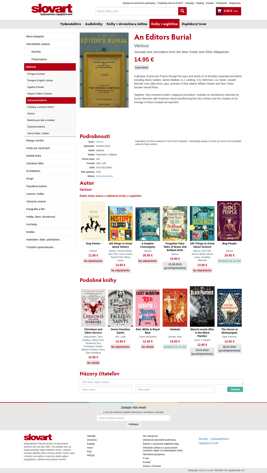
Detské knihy (33, 155)
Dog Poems (93, 243)
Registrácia (234, 3)
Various (141, 45)
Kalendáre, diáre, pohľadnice (43, 239)
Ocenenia (92, 440)
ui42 (243, 470)
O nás (146, 458)
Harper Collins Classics (39, 93)
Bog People (229, 243)
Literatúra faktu (35, 163)
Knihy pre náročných (38, 148)
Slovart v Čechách (152, 466)
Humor (31, 113)
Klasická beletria (36, 126)
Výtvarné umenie (36, 201)
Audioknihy (94, 24)
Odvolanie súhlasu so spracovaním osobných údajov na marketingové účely (162, 449)
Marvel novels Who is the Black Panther (202, 333)
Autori (90, 447)
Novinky (36, 51)
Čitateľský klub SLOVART (170, 3)
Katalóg (200, 3)
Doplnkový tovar (194, 24)
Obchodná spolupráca (154, 454)
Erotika (30, 231)
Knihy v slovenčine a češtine (127, 24)
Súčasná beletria (37, 100)
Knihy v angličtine (164, 24)
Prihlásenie (221, 3)
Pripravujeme (39, 59)
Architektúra (33, 170)
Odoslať (235, 389)
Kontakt (210, 3)
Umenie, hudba (35, 193)
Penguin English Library (40, 80)
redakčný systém (206, 470)
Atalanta (175, 329)
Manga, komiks (35, 140)
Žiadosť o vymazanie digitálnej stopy (161, 444)
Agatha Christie (35, 87)
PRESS (91, 455)
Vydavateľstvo (70, 24)
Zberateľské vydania (38, 44)
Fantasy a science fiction (40, 107)
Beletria (31, 66)
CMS (225, 470)
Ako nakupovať (150, 436)
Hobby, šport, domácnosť (40, 216)
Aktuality (189, 3)
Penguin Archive (36, 73)
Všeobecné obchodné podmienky (138, 3)
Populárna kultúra (36, 186)
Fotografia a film (35, 209)
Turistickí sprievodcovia (39, 247)
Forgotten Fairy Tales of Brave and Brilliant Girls (175, 247)
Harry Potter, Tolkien (38, 133)
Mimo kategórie (35, 36)
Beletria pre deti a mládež (41, 120)
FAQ (89, 451)
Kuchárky (31, 224)
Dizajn (30, 178)
